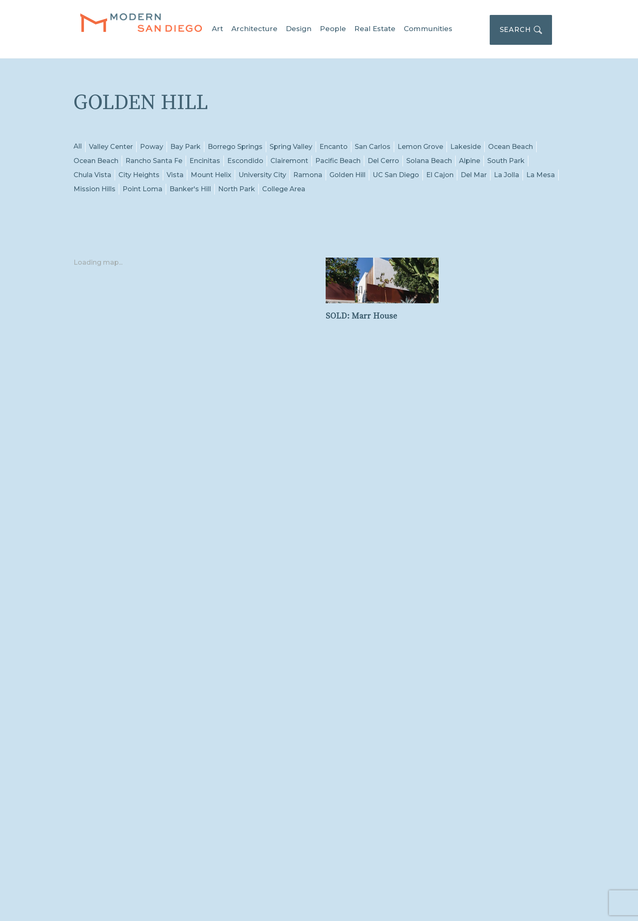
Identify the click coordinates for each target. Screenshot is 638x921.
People (333, 28)
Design (299, 28)
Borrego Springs (235, 147)
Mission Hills (94, 189)
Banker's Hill (190, 189)
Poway (151, 147)
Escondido (245, 161)
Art (217, 28)
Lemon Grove (420, 147)
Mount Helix (211, 175)
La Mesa (540, 175)
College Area (283, 189)
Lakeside (465, 147)
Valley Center (111, 147)
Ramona (307, 175)
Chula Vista (92, 175)
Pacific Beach (338, 161)
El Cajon (440, 175)
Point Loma (142, 189)
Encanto (333, 147)
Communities (428, 28)
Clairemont (289, 161)
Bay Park (185, 147)
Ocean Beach (510, 147)
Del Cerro (383, 161)
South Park (506, 161)
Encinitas (204, 161)
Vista (175, 175)
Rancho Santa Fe (153, 161)
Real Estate (374, 28)
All (78, 146)
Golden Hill (347, 175)
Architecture (254, 28)
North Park (236, 189)
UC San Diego (396, 175)
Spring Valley (291, 147)
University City (262, 175)
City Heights (139, 175)
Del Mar (474, 175)
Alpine (469, 161)
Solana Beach (429, 161)
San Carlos (372, 147)
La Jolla (506, 175)
